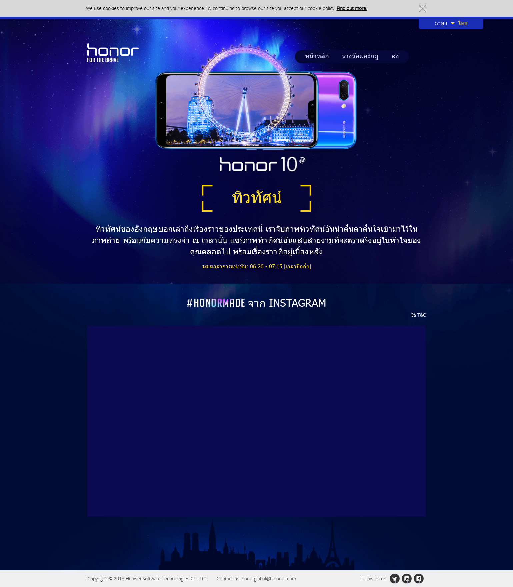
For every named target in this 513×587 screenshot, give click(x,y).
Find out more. (352, 8)
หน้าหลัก (317, 57)
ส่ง (395, 57)
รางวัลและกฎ (360, 57)
